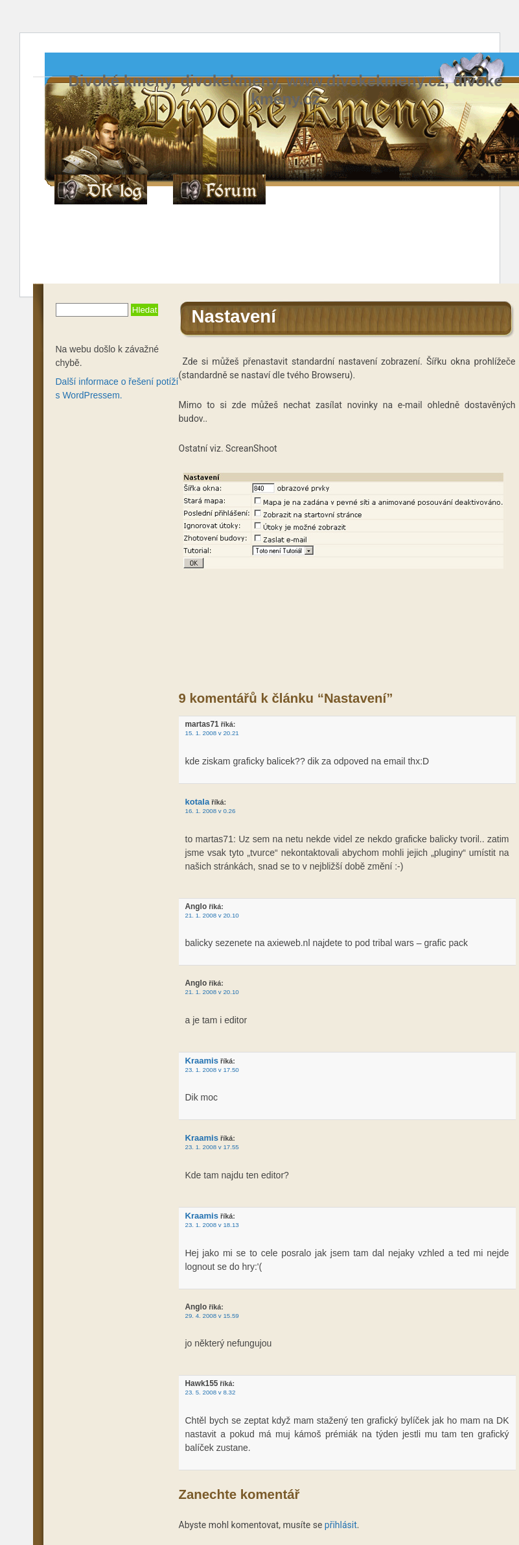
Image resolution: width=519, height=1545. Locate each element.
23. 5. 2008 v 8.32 (210, 1392)
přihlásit (341, 1525)
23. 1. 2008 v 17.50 (212, 1069)
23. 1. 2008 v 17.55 (212, 1146)
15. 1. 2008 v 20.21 (212, 732)
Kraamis (202, 1060)
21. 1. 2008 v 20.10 (212, 915)
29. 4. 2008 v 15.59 (212, 1315)
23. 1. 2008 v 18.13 (212, 1224)
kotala (197, 802)
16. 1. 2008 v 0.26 (210, 810)
